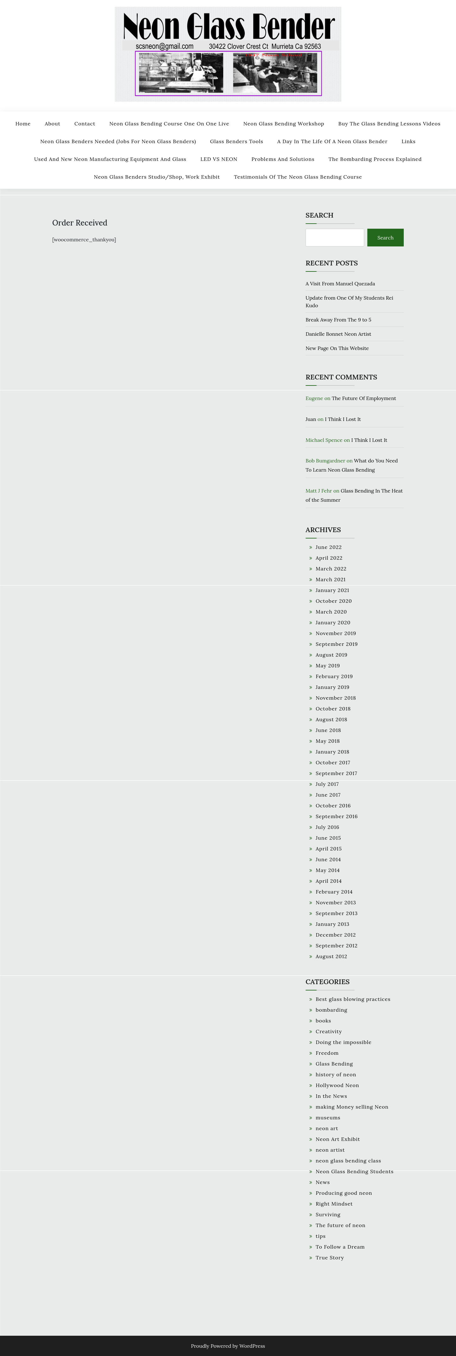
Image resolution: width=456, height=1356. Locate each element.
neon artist (330, 1150)
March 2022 (331, 568)
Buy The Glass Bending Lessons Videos (390, 123)
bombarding (331, 1010)
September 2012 (337, 945)
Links (408, 141)
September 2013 (337, 913)
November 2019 (336, 633)
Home (23, 123)
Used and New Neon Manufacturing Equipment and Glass (110, 159)
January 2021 (332, 590)
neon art (327, 1128)
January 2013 (333, 924)
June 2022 (329, 547)
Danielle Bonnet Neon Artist (338, 334)
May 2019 (328, 665)
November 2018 (336, 698)
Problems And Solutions (282, 159)
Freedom (327, 1053)
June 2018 (328, 730)
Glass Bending (334, 1063)
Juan (311, 419)
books (323, 1020)
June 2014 (328, 859)
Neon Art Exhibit (338, 1139)
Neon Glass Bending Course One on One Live (169, 123)
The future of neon (340, 1225)
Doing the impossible (344, 1042)
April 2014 (329, 881)
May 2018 (328, 741)
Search (319, 215)
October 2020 (334, 601)
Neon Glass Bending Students (355, 1171)
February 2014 (334, 891)
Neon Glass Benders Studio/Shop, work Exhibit (157, 177)
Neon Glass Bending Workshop (283, 123)
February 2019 (334, 676)
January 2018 (333, 751)
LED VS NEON (219, 159)
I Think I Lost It (343, 419)
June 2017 (328, 795)
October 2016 (333, 805)
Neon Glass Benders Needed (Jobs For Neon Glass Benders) (118, 141)
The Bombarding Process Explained (375, 159)
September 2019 (337, 644)
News (323, 1182)
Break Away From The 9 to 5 (338, 319)
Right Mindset (334, 1203)
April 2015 (329, 848)
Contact (84, 123)
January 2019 (333, 687)
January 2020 (333, 622)
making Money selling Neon (352, 1107)
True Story (330, 1257)
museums (328, 1117)
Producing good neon (344, 1193)
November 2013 (336, 902)
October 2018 (333, 708)
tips (321, 1236)
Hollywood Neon (337, 1085)
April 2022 (329, 558)
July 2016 (327, 827)
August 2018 (331, 719)
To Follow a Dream (340, 1247)
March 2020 (331, 611)
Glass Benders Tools (236, 141)
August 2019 (331, 655)
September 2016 (337, 816)
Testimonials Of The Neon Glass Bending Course (298, 177)
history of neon (336, 1074)
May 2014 (328, 870)
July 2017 (327, 784)
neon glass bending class (348, 1160)
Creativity (329, 1031)
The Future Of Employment (364, 398)
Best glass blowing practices (353, 999)
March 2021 (331, 579)
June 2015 (328, 838)
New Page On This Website (337, 348)
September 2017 (336, 773)
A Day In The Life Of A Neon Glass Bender (332, 141)
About (52, 123)
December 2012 (336, 935)
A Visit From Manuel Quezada (340, 283)
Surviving (328, 1214)
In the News (331, 1096)
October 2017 (333, 762)
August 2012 (331, 956)
